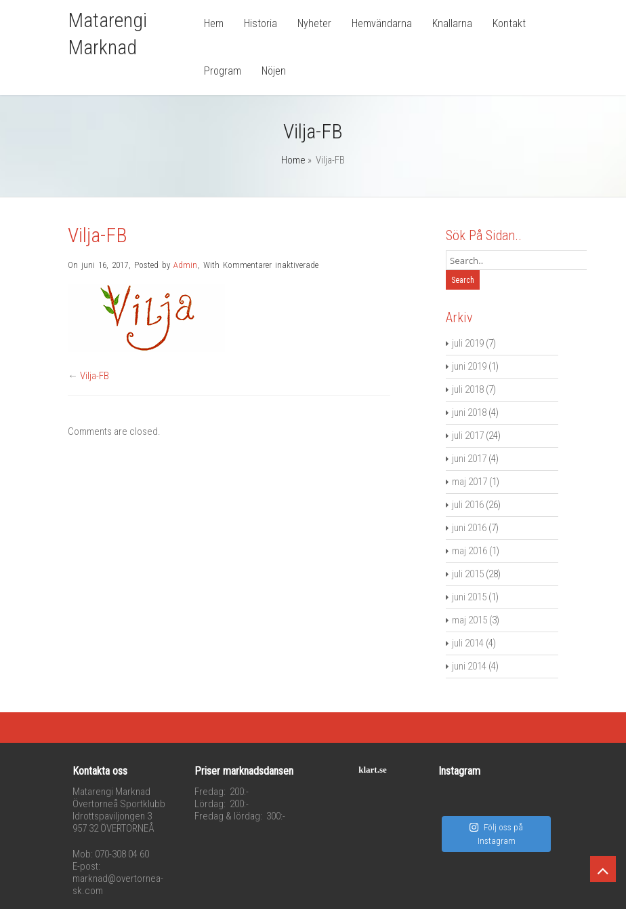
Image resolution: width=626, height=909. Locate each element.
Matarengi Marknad (107, 33)
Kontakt (509, 23)
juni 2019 (469, 366)
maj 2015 (469, 620)
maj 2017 (469, 482)
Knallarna (452, 23)
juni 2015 (469, 597)
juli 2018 (468, 389)
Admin (185, 265)
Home (293, 160)
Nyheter (314, 23)
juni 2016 (469, 528)
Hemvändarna (382, 23)
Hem (214, 23)
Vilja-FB (94, 376)
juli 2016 (468, 505)
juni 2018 (469, 412)
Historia (260, 23)
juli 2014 (468, 643)
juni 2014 (469, 666)
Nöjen (274, 70)
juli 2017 (468, 435)
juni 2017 (469, 458)
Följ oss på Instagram (496, 834)
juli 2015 (468, 574)
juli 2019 (468, 343)
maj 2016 (469, 551)
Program (222, 70)
